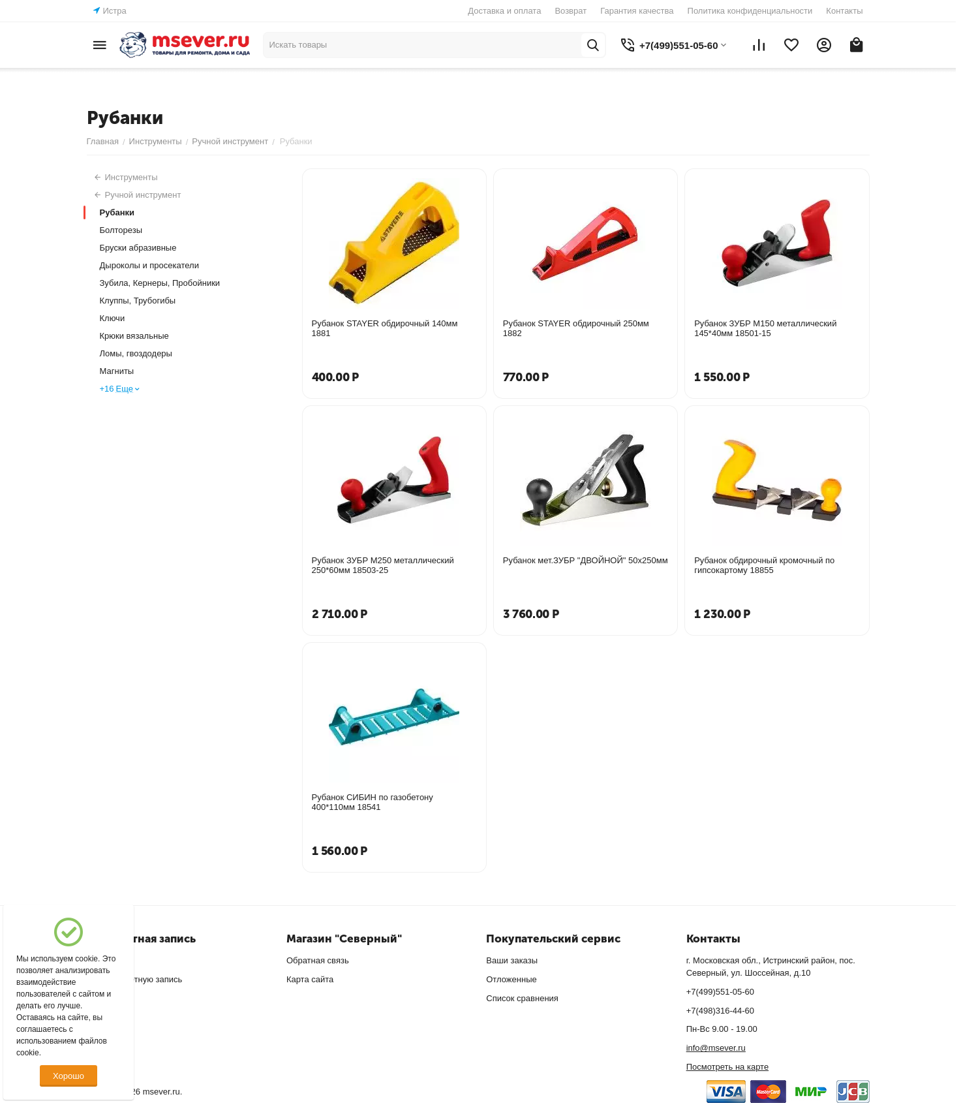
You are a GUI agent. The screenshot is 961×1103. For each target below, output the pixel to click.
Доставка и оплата (504, 11)
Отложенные (511, 979)
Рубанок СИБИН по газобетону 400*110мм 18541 (372, 802)
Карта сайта (309, 979)
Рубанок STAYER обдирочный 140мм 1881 (385, 328)
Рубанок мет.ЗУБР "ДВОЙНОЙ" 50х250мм (585, 560)
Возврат (571, 11)
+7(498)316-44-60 (720, 1011)
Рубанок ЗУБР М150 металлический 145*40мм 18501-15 (765, 328)
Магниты (117, 371)
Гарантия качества (636, 11)
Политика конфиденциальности (750, 11)
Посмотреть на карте (727, 1067)
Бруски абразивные (138, 248)
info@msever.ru (716, 1048)
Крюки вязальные (134, 336)
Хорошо (68, 1076)
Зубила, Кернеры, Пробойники (160, 283)
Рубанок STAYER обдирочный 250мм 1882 (576, 328)
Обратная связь (317, 960)
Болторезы (121, 230)
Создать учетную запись (135, 979)
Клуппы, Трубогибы (138, 300)
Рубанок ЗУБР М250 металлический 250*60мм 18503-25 (383, 565)
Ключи (112, 318)
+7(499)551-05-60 (720, 992)
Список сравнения (522, 998)
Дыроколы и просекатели (149, 265)
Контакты (844, 11)
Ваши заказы (512, 960)
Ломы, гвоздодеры (136, 353)
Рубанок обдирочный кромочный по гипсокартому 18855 (764, 565)
